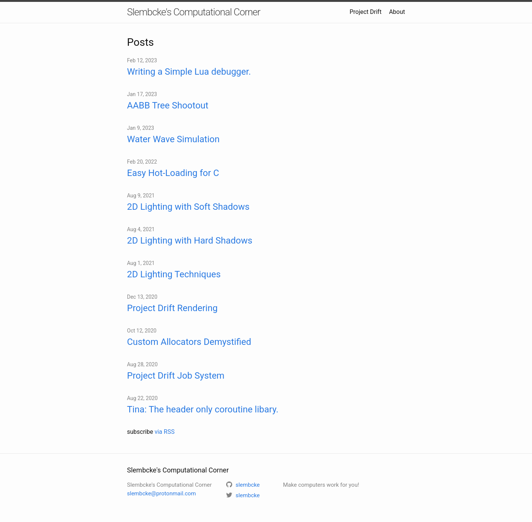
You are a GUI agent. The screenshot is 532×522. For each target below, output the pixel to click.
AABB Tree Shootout (168, 105)
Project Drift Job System (175, 375)
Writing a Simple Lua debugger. (189, 71)
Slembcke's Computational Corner (193, 12)
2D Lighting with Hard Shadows (189, 240)
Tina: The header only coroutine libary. (202, 409)
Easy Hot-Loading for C (173, 173)
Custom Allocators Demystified (189, 342)
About (397, 11)
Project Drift (365, 11)
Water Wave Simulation (173, 139)
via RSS (164, 431)
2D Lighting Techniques (174, 274)
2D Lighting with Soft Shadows (188, 207)
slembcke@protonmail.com (161, 493)
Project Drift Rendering (172, 308)
